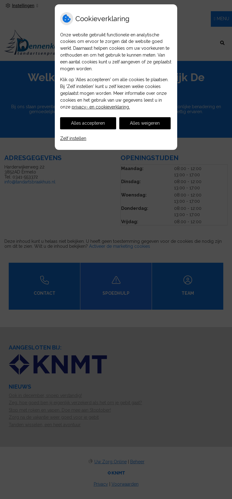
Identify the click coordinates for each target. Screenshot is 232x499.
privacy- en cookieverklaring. (101, 106)
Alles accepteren (88, 123)
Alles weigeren (145, 123)
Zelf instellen (73, 138)
